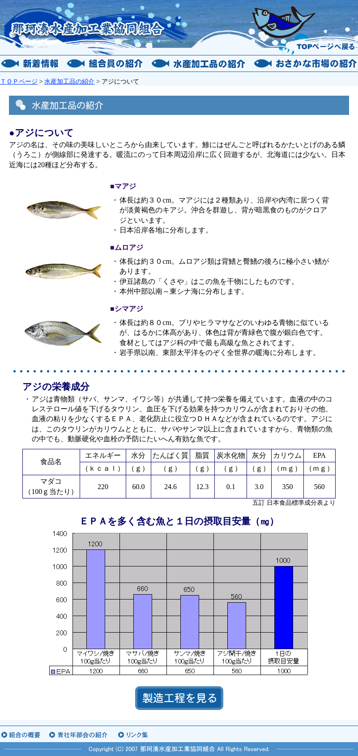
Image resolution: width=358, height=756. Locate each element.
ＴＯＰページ (19, 81)
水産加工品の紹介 (69, 81)
